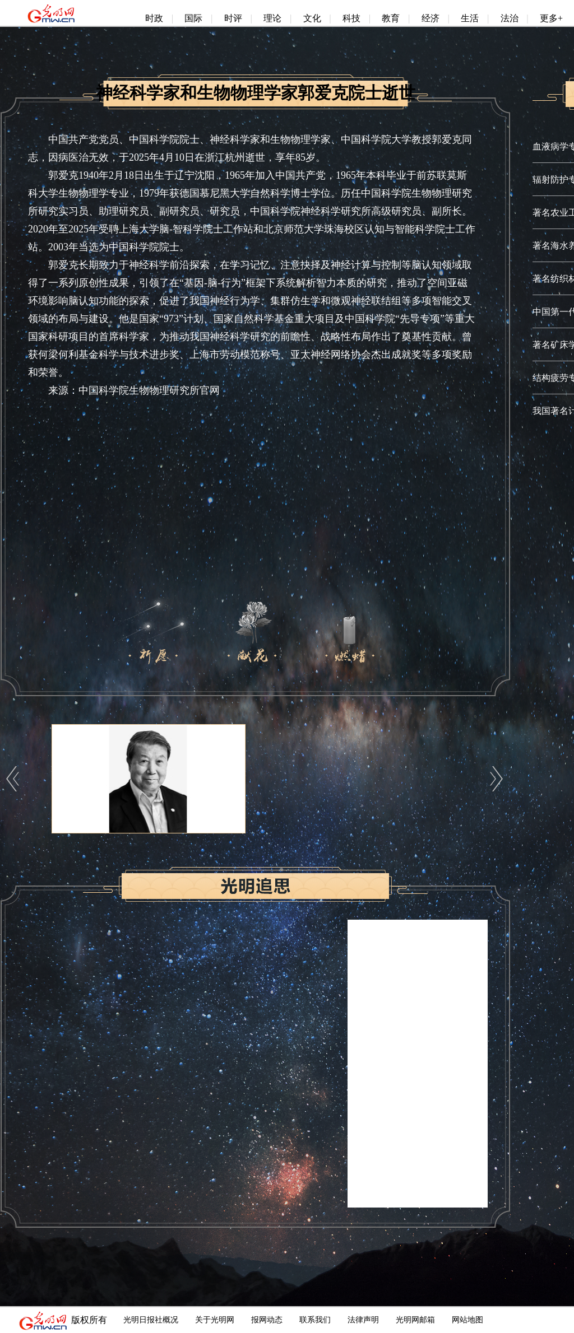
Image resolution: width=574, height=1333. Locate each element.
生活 (470, 18)
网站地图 (467, 1320)
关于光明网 (214, 1320)
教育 (391, 18)
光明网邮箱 (415, 1320)
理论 (272, 18)
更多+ (551, 18)
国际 (193, 18)
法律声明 (363, 1320)
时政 (154, 18)
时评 (233, 18)
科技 (351, 18)
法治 (510, 18)
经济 (430, 18)
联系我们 (315, 1320)
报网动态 (267, 1320)
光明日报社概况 (150, 1320)
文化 (312, 18)
